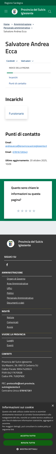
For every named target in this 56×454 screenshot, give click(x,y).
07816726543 (20, 152)
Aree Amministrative (17, 283)
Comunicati (12, 322)
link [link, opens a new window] (12, 429)
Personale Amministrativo (20, 298)
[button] (28, 449)
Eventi (10, 345)
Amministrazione (22, 24)
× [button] (53, 406)
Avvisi (10, 327)
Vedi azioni (27, 61)
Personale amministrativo (17, 28)
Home (7, 24)
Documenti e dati (15, 302)
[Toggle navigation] (6, 11)
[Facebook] (7, 265)
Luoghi (10, 340)
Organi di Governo (16, 278)
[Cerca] (50, 11)
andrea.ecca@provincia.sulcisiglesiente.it (26, 146)
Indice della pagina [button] (19, 67)
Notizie (10, 317)
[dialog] (28, 428)
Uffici (9, 288)
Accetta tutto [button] (27, 436)
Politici (10, 293)
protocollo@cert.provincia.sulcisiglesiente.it (18, 385)
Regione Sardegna (13, 3)
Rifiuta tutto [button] (28, 443)
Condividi (12, 61)
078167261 (26, 390)
